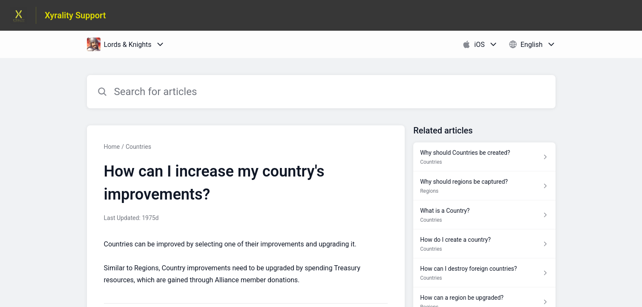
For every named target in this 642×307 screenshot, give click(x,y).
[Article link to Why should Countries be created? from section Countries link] (484, 156)
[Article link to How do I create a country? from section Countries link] (484, 243)
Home (112, 146)
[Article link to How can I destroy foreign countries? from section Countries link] (484, 272)
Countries (138, 146)
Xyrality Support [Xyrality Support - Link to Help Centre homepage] (75, 15)
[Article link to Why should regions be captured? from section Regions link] (484, 185)
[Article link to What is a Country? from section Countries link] (484, 214)
